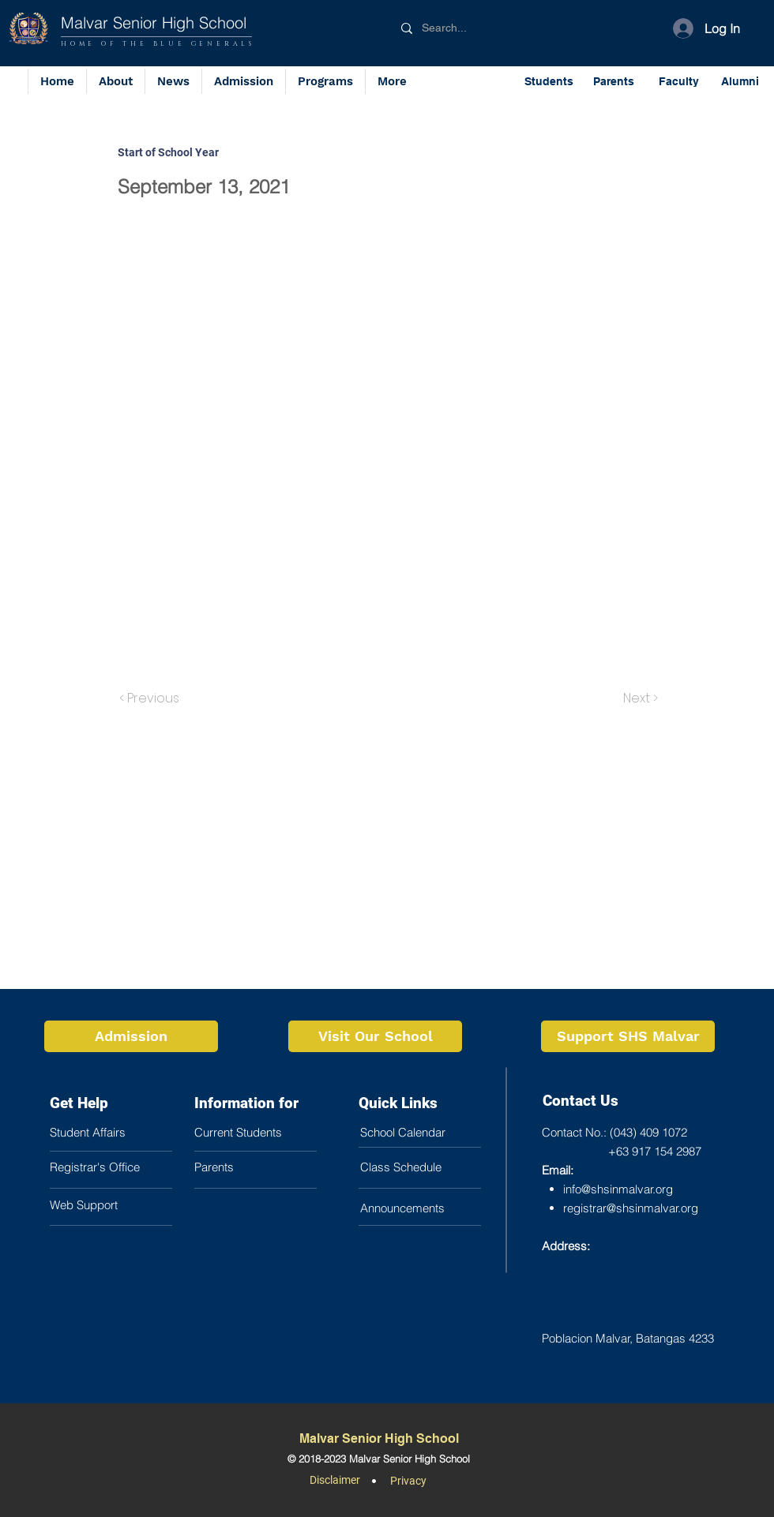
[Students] (550, 81)
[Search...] (481, 28)
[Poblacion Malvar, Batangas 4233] (636, 1338)
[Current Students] (263, 1132)
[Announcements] (429, 1207)
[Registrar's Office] (119, 1166)
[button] (325, 81)
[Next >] (639, 698)
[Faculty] (680, 81)
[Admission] (131, 1036)
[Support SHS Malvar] (628, 1036)
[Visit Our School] (375, 1036)
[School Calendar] (429, 1132)
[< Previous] (151, 698)
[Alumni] (741, 81)
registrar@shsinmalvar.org (630, 1207)
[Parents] (615, 81)
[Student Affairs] (119, 1132)
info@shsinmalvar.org (618, 1189)
